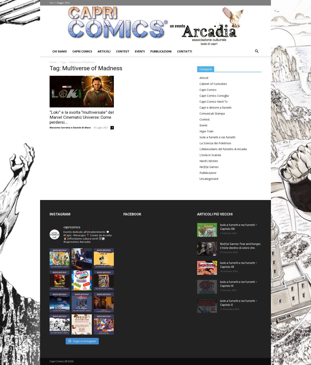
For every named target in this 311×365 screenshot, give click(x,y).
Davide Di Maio (82, 127)
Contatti (184, 51)
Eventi (140, 51)
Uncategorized (209, 179)
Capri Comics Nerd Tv (213, 101)
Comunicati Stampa (212, 113)
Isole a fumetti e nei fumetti (217, 137)
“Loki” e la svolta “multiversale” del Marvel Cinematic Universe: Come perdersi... (82, 117)
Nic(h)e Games (209, 167)
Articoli (104, 51)
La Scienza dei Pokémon (215, 143)
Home (53, 62)
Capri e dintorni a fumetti (215, 107)
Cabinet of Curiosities (213, 84)
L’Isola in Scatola (210, 155)
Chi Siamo (59, 51)
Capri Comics (82, 51)
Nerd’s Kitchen (209, 161)
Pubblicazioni (161, 51)
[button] (256, 52)
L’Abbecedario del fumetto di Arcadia (223, 149)
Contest (122, 51)
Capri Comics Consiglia (214, 96)
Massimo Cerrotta (60, 127)
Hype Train (206, 131)
